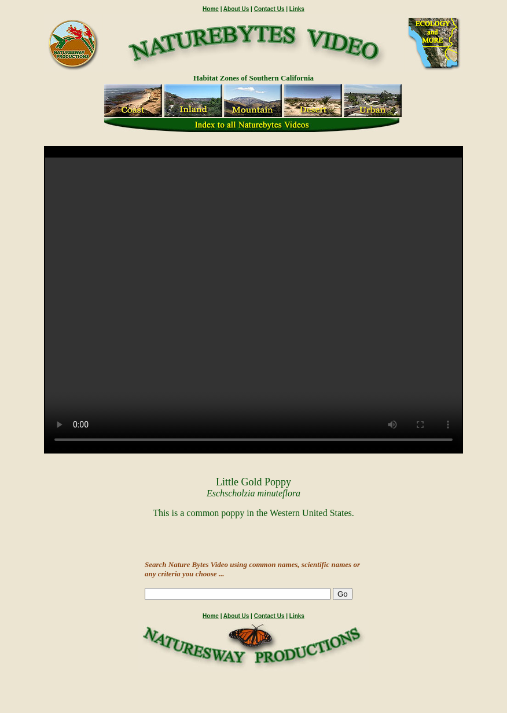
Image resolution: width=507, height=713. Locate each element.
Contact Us (269, 9)
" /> (253, 305)
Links (296, 9)
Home (211, 9)
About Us (236, 9)
